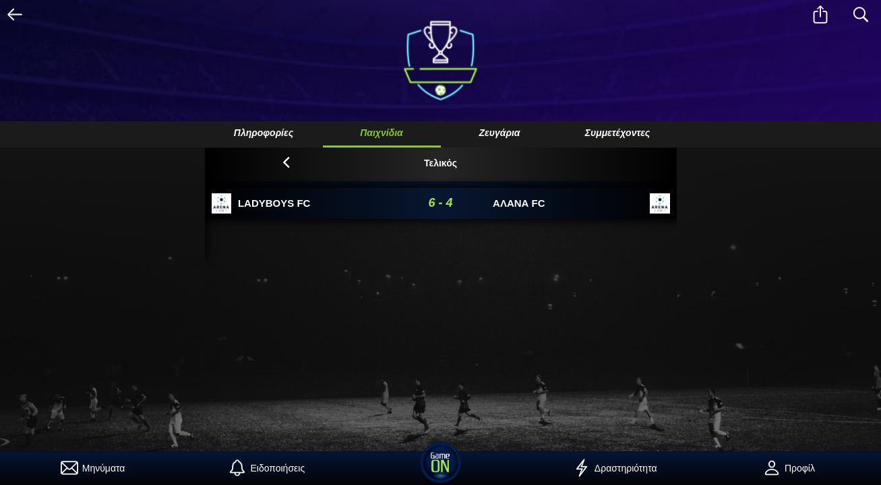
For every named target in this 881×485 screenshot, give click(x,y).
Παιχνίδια (381, 132)
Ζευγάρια (499, 132)
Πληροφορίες (263, 132)
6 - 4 (440, 202)
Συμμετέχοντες (617, 132)
